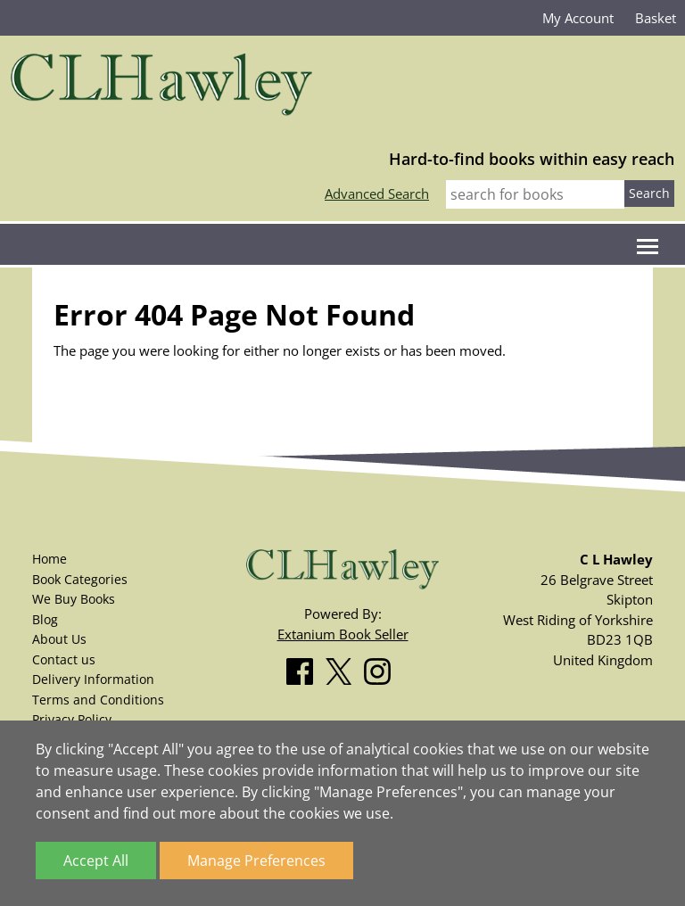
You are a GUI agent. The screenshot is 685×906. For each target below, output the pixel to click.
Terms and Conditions (98, 699)
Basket (655, 18)
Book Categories (80, 579)
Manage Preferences (256, 860)
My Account (578, 18)
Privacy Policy (71, 719)
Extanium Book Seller (343, 634)
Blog (45, 619)
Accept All (95, 860)
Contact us (63, 659)
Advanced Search (377, 193)
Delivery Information (93, 679)
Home (49, 558)
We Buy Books (73, 598)
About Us (59, 638)
